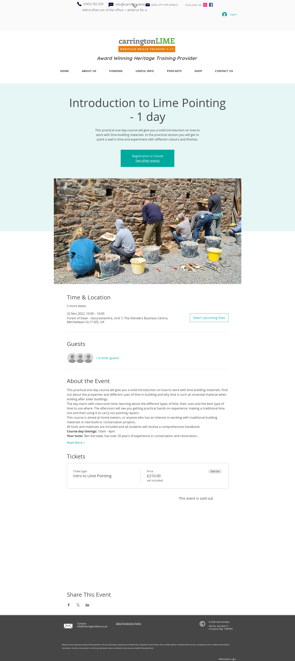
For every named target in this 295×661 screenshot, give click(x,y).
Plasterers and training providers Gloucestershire (81, 645)
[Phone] (79, 4)
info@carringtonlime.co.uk (92, 626)
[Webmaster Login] (227, 659)
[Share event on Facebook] (68, 604)
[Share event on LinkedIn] (87, 604)
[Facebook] (211, 5)
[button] (134, 5)
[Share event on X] (78, 604)
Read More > (76, 442)
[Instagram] (205, 5)
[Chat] (110, 4)
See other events (147, 161)
